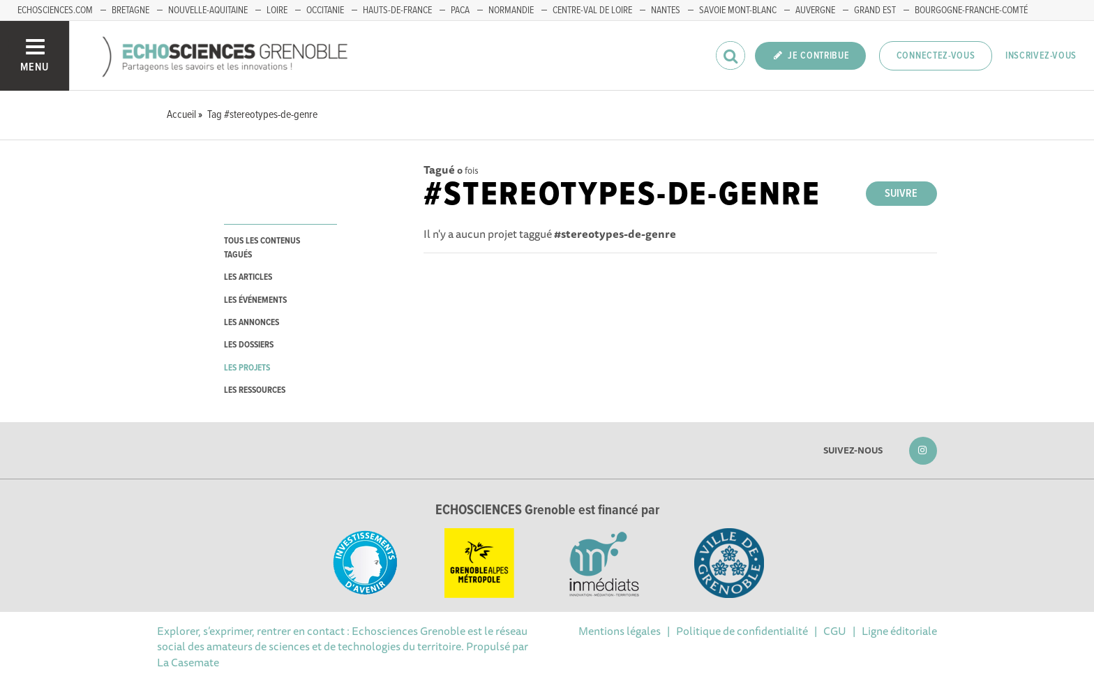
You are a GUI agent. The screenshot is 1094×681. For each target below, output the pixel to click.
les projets (247, 368)
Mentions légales (619, 631)
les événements (255, 300)
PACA (460, 10)
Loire (277, 10)
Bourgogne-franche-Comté (971, 10)
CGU (834, 631)
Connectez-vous (936, 56)
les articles (248, 277)
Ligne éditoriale (899, 631)
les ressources (254, 390)
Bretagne (130, 10)
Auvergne (815, 10)
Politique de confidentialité (742, 631)
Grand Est (875, 10)
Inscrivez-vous (1041, 56)
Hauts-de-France (397, 10)
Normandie (511, 10)
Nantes (665, 10)
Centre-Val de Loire (592, 10)
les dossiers (249, 345)
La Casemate (188, 662)
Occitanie (325, 10)
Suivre (901, 193)
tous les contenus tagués (262, 247)
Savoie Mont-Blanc (738, 10)
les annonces (251, 323)
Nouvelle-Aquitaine (208, 10)
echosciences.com (55, 10)
